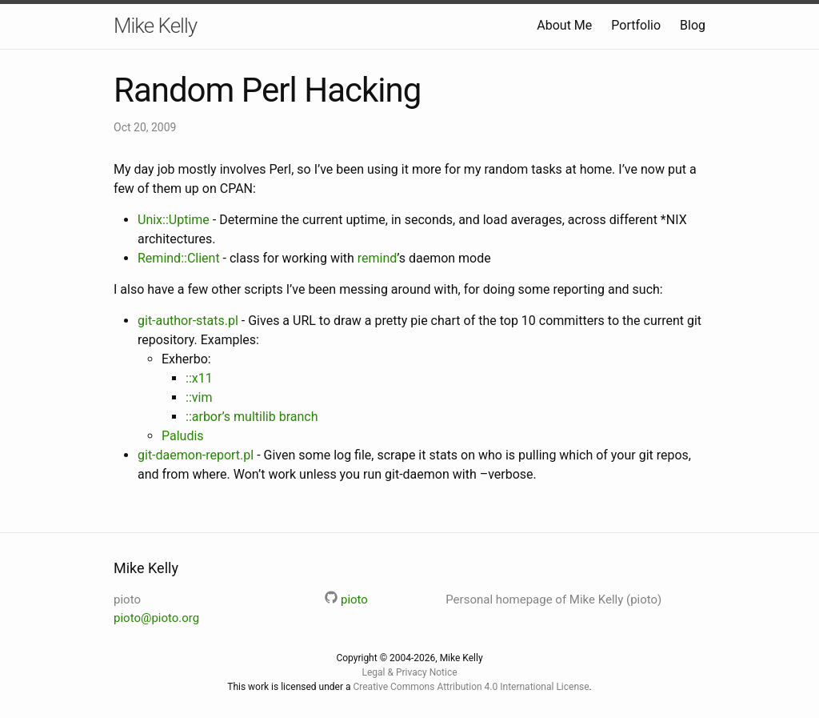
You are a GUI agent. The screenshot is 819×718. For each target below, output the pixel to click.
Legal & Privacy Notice (409, 672)
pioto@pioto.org (156, 618)
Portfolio (636, 25)
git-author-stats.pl (188, 320)
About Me (564, 25)
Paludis (183, 435)
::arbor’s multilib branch (252, 416)
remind (378, 258)
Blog (692, 25)
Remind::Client (179, 258)
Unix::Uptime (174, 219)
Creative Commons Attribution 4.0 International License (471, 686)
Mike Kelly (155, 26)
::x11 (199, 378)
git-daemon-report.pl (196, 455)
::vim (199, 397)
